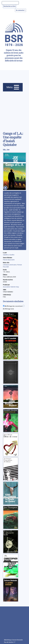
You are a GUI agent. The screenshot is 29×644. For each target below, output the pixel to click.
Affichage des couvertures (14, 306)
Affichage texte (8, 309)
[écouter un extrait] (5, 188)
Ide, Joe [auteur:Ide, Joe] (6, 150)
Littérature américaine (10, 265)
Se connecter (20, 10)
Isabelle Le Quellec (8, 255)
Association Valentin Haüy (11, 287)
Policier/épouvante (9, 260)
